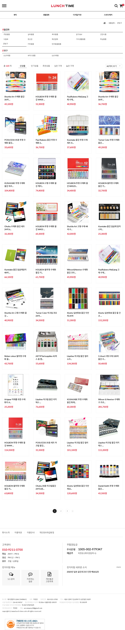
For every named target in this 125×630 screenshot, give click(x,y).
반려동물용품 (56, 44)
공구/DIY (79, 34)
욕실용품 (103, 39)
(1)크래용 (7, 55)
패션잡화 (55, 39)
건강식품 (103, 34)
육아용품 (55, 34)
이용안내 (30, 532)
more (119, 567)
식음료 (6, 39)
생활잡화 (111, 23)
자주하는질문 (30, 577)
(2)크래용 (55, 55)
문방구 (119, 23)
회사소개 (5, 532)
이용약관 (18, 532)
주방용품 (7, 34)
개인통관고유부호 (50, 577)
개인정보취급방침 (46, 532)
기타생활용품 (80, 39)
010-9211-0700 (12, 549)
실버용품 (31, 34)
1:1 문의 (11, 576)
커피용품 (31, 44)
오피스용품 (31, 55)
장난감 (30, 39)
